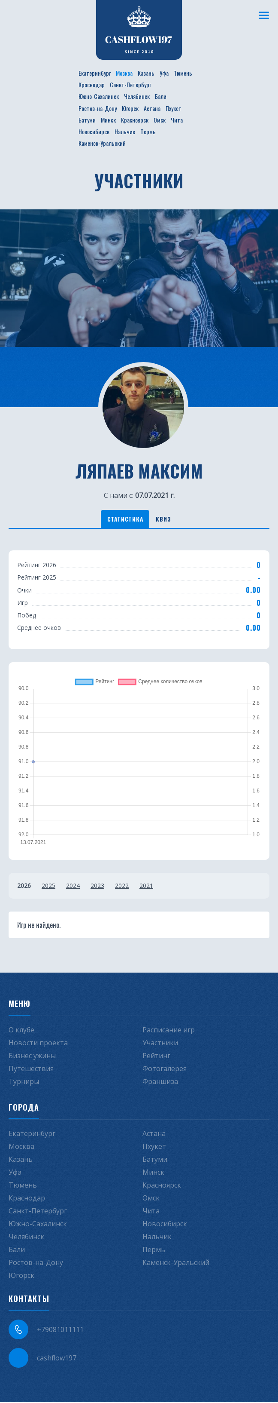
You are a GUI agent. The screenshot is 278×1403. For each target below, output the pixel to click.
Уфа (164, 72)
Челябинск (137, 96)
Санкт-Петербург (130, 84)
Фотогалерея (164, 1069)
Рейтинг (156, 1056)
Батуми (87, 119)
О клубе (21, 1030)
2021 (146, 886)
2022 (122, 886)
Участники (160, 1043)
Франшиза (160, 1082)
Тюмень (183, 72)
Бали (160, 96)
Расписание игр (168, 1030)
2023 (97, 886)
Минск (108, 119)
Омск (160, 119)
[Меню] (263, 15)
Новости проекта (38, 1043)
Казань (146, 72)
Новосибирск (94, 131)
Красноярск (134, 119)
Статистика (123, 519)
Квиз (165, 519)
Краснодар (92, 84)
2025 (48, 886)
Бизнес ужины (32, 1056)
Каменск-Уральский (102, 142)
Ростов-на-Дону (98, 108)
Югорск (130, 108)
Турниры (24, 1082)
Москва (124, 72)
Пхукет (173, 108)
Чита (177, 119)
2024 (73, 886)
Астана (152, 108)
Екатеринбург (95, 72)
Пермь (148, 131)
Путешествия (31, 1069)
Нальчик (125, 131)
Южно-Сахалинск (99, 96)
